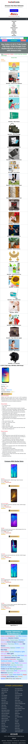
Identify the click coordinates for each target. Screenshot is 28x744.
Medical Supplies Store (5, 720)
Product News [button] (14, 10)
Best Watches (23, 740)
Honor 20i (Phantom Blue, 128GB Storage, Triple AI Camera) (12, 479)
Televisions (17, 715)
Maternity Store (4, 698)
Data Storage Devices (18, 688)
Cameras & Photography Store (20, 703)
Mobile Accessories (5, 718)
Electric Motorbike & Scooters (20, 708)
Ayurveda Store (4, 708)
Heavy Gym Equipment (5, 713)
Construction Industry (7, 742)
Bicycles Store (17, 728)
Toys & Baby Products (18, 716)
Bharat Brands (10, 740)
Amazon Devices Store (19, 731)
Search (25, 38)
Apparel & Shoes (4, 692)
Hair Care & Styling (5, 703)
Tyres (16, 718)
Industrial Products (5, 715)
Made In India (4, 721)
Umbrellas (16, 721)
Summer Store (17, 725)
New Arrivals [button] (4, 40)
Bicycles (3, 693)
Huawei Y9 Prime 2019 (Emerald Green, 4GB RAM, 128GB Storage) (13, 555)
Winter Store (17, 723)
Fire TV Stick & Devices (19, 690)
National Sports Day (5, 688)
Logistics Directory (22, 742)
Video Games (4, 705)
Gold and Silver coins (18, 693)
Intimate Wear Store (18, 710)
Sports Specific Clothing (6, 710)
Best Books (4, 740)
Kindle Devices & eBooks (6, 716)
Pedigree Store (17, 705)
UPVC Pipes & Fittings (18, 706)
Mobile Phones (17, 713)
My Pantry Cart (16, 740)
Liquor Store (17, 698)
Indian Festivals (17, 700)
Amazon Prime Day (5, 726)
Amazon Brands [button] (14, 40)
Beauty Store (4, 700)
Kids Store (3, 723)
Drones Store (17, 726)
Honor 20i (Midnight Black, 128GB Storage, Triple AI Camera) (12, 579)
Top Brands (3, 728)
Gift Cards (16, 692)
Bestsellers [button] (23, 40)
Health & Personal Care (5, 711)
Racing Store (4, 731)
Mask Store (17, 720)
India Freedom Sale (5, 690)
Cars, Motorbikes (4, 695)
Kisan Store (3, 725)
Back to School (4, 706)
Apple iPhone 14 (14, 625)
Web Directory (14, 742)
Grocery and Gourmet (18, 695)
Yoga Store (17, 711)
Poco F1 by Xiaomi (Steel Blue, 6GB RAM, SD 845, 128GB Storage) (13, 504)
